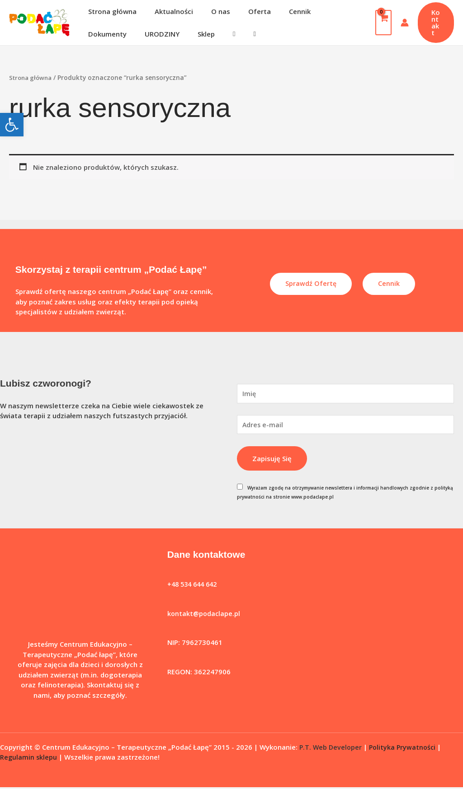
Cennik (279, 11)
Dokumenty (323, 11)
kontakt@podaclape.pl (204, 615)
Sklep (142, 33)
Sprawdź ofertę (310, 283)
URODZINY (103, 33)
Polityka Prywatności (405, 748)
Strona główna (110, 11)
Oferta (243, 11)
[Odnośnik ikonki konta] (401, 23)
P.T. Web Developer (331, 748)
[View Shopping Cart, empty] (380, 22)
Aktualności (167, 11)
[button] (12, 124)
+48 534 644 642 (194, 586)
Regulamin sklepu (29, 758)
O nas (209, 11)
